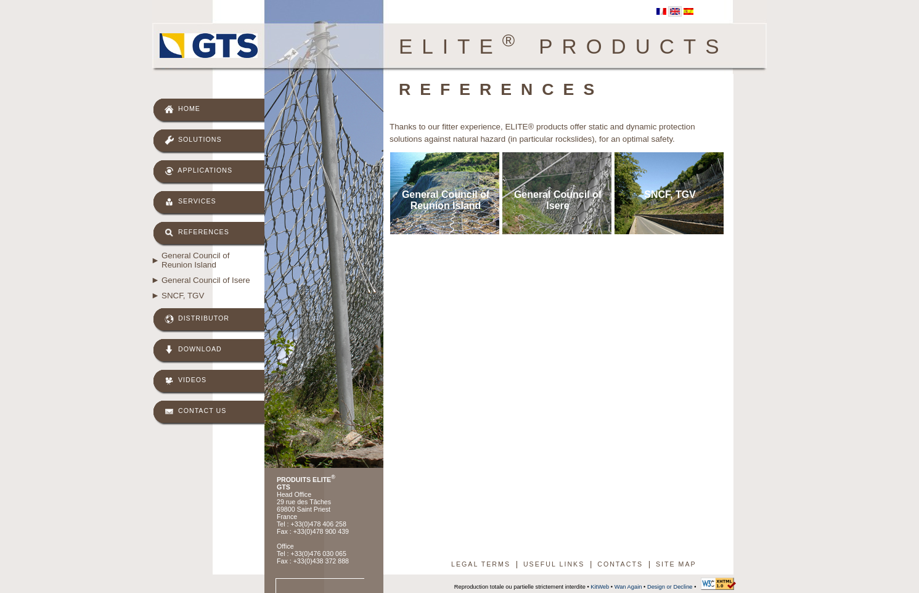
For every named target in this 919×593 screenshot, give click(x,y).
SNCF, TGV (182, 295)
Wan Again (628, 587)
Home (182, 109)
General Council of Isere (205, 280)
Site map (676, 564)
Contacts (620, 564)
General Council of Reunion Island (195, 260)
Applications (198, 171)
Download (193, 349)
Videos (185, 380)
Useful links (553, 564)
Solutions (193, 140)
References (197, 232)
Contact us (195, 411)
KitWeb (599, 587)
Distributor (197, 319)
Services (190, 202)
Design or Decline (670, 587)
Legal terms (480, 564)
